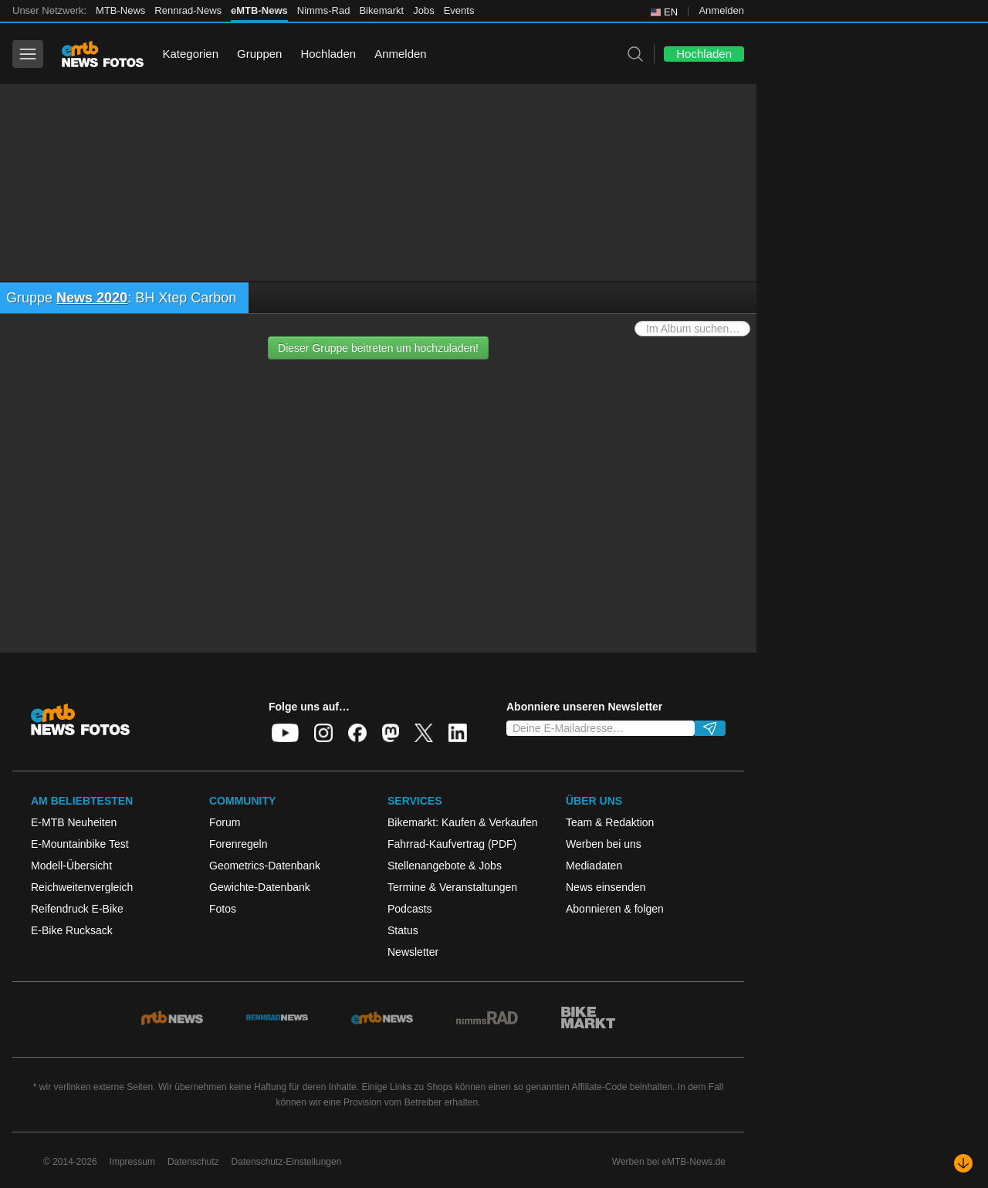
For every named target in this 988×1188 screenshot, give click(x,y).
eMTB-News (259, 10)
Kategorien (190, 53)
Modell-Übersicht (71, 865)
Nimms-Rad (323, 10)
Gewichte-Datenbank (259, 887)
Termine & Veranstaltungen (452, 887)
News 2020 (91, 297)
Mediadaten (594, 865)
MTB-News (120, 10)
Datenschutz (193, 1161)
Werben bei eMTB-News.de (669, 1161)
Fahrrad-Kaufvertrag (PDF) (451, 844)
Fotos (222, 909)
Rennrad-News (188, 10)
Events (459, 10)
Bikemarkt (381, 10)
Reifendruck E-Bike (77, 909)
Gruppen (259, 53)
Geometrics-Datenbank (264, 865)
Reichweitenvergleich (82, 887)
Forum (224, 822)
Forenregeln (238, 844)
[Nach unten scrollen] (963, 1163)
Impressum (132, 1161)
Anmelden (721, 10)
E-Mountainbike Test (80, 844)
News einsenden (606, 887)
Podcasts (409, 909)
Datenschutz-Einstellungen (287, 1161)
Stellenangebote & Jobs (444, 865)
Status (402, 930)
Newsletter (412, 952)
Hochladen (328, 53)
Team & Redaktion (610, 822)
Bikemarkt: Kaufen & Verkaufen (462, 822)
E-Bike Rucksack (72, 930)
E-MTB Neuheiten (74, 822)
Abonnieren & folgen (615, 909)
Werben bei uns (603, 844)
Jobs (423, 10)
